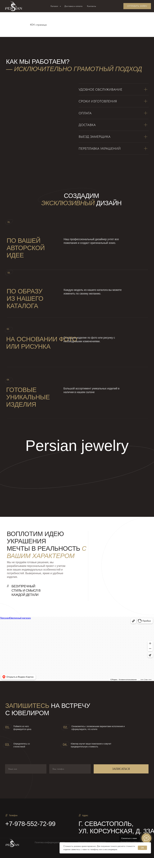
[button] (137, 6)
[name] (25, 768)
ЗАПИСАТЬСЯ (121, 768)
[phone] (70, 768)
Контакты (91, 6)
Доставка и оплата (73, 6)
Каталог (55, 6)
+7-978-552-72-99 (30, 823)
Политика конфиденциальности (50, 842)
